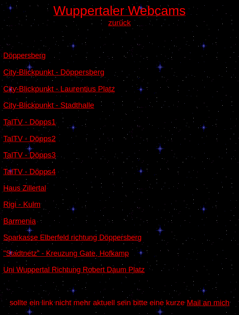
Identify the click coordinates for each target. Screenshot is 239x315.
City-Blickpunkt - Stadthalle (48, 105)
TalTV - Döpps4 (29, 171)
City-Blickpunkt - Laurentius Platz (59, 88)
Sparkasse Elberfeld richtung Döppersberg (72, 237)
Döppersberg (24, 55)
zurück (119, 22)
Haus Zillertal (24, 188)
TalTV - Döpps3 (29, 155)
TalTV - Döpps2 (29, 138)
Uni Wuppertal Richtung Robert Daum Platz (74, 270)
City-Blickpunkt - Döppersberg (53, 72)
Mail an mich (208, 302)
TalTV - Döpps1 (29, 122)
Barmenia (19, 221)
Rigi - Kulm (21, 204)
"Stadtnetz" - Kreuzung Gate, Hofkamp (66, 253)
